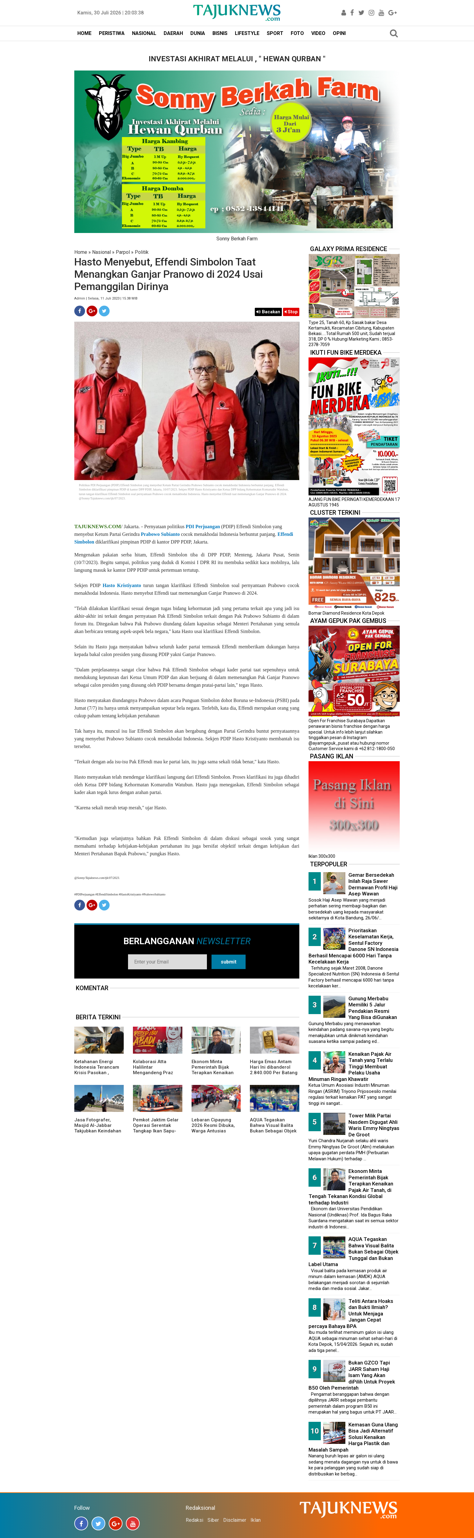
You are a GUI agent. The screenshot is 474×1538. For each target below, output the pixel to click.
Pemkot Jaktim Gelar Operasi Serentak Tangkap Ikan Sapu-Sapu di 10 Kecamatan (157, 1128)
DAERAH (173, 33)
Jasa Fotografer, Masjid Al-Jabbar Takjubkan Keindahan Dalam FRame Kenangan (97, 1131)
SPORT (275, 33)
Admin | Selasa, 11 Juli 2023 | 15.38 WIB (106, 298)
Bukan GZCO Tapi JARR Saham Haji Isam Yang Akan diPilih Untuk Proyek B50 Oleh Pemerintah (352, 1375)
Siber (213, 1520)
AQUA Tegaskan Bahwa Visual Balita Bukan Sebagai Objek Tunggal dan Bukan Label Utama (273, 1131)
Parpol (123, 252)
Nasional (101, 252)
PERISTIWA (112, 33)
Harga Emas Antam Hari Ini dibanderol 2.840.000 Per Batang (273, 1067)
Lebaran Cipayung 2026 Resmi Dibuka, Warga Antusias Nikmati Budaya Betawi (213, 1131)
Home (80, 252)
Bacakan (268, 312)
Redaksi (194, 1520)
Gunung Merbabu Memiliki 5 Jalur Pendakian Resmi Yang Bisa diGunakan (372, 1008)
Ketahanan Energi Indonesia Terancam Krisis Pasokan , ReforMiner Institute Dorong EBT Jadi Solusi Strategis (96, 1075)
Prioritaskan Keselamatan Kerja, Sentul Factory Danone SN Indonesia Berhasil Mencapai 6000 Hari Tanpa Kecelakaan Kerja (353, 946)
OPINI (339, 33)
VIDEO (318, 33)
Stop (291, 312)
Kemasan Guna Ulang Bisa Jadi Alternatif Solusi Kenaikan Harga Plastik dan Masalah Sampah (353, 1437)
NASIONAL (144, 33)
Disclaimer (234, 1520)
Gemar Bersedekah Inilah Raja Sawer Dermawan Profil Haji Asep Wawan (373, 884)
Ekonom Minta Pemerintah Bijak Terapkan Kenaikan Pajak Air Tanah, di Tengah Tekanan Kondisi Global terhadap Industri (351, 1187)
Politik (142, 252)
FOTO (297, 33)
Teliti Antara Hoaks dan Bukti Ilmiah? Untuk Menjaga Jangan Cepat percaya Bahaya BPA (351, 1313)
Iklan (256, 1520)
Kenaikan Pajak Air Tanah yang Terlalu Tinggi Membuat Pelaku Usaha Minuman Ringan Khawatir (351, 1066)
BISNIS (219, 33)
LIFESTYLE (247, 33)
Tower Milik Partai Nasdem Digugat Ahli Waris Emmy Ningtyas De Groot (373, 1125)
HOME (84, 33)
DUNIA (197, 33)
